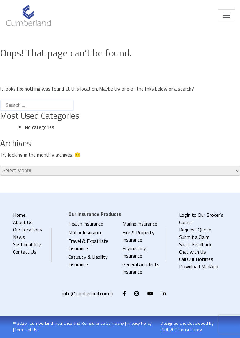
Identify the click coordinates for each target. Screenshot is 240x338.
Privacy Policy (139, 323)
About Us (23, 222)
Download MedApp (198, 266)
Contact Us (24, 251)
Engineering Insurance (134, 252)
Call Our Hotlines (196, 259)
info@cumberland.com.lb (87, 293)
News (19, 237)
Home (19, 215)
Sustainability (27, 244)
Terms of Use (27, 329)
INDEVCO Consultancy (181, 329)
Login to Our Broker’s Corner (201, 218)
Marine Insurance (139, 223)
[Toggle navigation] (226, 15)
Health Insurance (85, 223)
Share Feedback (195, 244)
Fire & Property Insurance (138, 236)
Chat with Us (192, 251)
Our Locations (27, 229)
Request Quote (195, 229)
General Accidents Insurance (140, 268)
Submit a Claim (194, 237)
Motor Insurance (85, 232)
